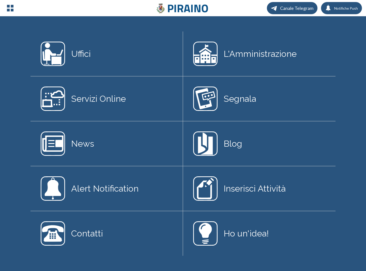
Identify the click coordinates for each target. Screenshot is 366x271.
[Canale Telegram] (292, 8)
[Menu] (10, 8)
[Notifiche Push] (341, 8)
